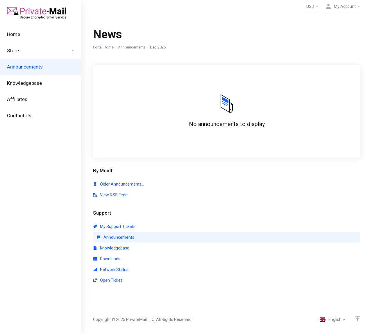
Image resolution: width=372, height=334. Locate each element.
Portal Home (103, 47)
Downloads (106, 258)
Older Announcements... (118, 184)
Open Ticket (107, 280)
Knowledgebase (111, 248)
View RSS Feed (110, 195)
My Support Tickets (114, 226)
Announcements (132, 47)
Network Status (110, 269)
